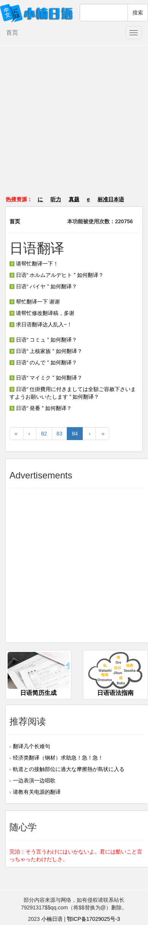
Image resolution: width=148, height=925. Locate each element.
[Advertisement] (74, 124)
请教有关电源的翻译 (37, 792)
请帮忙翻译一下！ (33, 264)
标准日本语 (111, 199)
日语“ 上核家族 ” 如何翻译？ (45, 351)
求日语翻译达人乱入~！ (40, 324)
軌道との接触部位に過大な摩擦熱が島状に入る (68, 769)
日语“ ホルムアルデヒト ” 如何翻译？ (56, 275)
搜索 (137, 13)
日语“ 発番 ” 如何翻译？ (40, 408)
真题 (74, 199)
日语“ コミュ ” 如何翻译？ (43, 340)
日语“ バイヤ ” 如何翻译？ (43, 286)
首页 (12, 32)
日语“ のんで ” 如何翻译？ (43, 362)
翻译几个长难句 (31, 746)
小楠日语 (52, 919)
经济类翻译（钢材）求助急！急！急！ (58, 758)
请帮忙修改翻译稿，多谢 (41, 313)
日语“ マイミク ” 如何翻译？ (45, 378)
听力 (55, 199)
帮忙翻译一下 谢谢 (34, 302)
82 (44, 434)
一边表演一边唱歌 (34, 780)
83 (60, 434)
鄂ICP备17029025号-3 (93, 919)
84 (75, 434)
